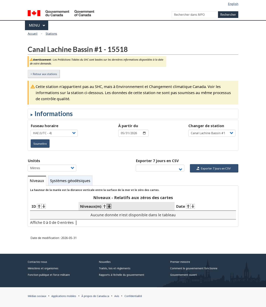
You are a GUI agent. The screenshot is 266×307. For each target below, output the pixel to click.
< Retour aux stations (43, 74)
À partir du (128, 125)
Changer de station (206, 125)
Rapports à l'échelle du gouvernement (121, 275)
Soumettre (40, 143)
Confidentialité (133, 296)
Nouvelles (105, 262)
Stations (51, 34)
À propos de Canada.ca (95, 296)
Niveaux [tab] (37, 180)
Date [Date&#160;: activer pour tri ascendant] (185, 206)
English (233, 4)
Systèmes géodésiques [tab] (70, 180)
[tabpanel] (133, 206)
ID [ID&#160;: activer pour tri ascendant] (39, 206)
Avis (116, 296)
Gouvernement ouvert (183, 275)
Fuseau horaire (44, 125)
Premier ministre (180, 262)
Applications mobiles (63, 296)
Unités (34, 160)
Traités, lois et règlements (114, 268)
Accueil (32, 34)
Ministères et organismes (43, 268)
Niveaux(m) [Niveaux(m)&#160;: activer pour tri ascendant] (95, 206)
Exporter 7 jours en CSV (157, 160)
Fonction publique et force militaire (49, 275)
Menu (37, 25)
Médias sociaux (37, 296)
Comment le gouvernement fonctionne (193, 268)
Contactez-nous (37, 262)
